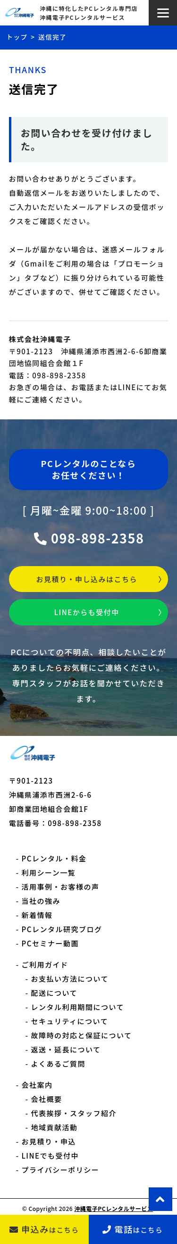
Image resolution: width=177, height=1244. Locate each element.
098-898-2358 (88, 538)
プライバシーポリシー (61, 1170)
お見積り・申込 (49, 1141)
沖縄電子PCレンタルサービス (113, 1208)
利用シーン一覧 (49, 872)
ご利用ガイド (45, 964)
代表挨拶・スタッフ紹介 (74, 1113)
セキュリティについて (70, 1021)
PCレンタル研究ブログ (62, 929)
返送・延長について (66, 1049)
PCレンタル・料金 (54, 858)
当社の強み (41, 901)
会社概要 (46, 1099)
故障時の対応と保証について (81, 1035)
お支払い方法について (70, 979)
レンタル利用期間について (78, 1007)
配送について (54, 993)
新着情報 (37, 915)
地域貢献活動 (54, 1127)
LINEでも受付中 (50, 1156)
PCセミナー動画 (50, 943)
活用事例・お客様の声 (61, 887)
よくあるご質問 (58, 1064)
